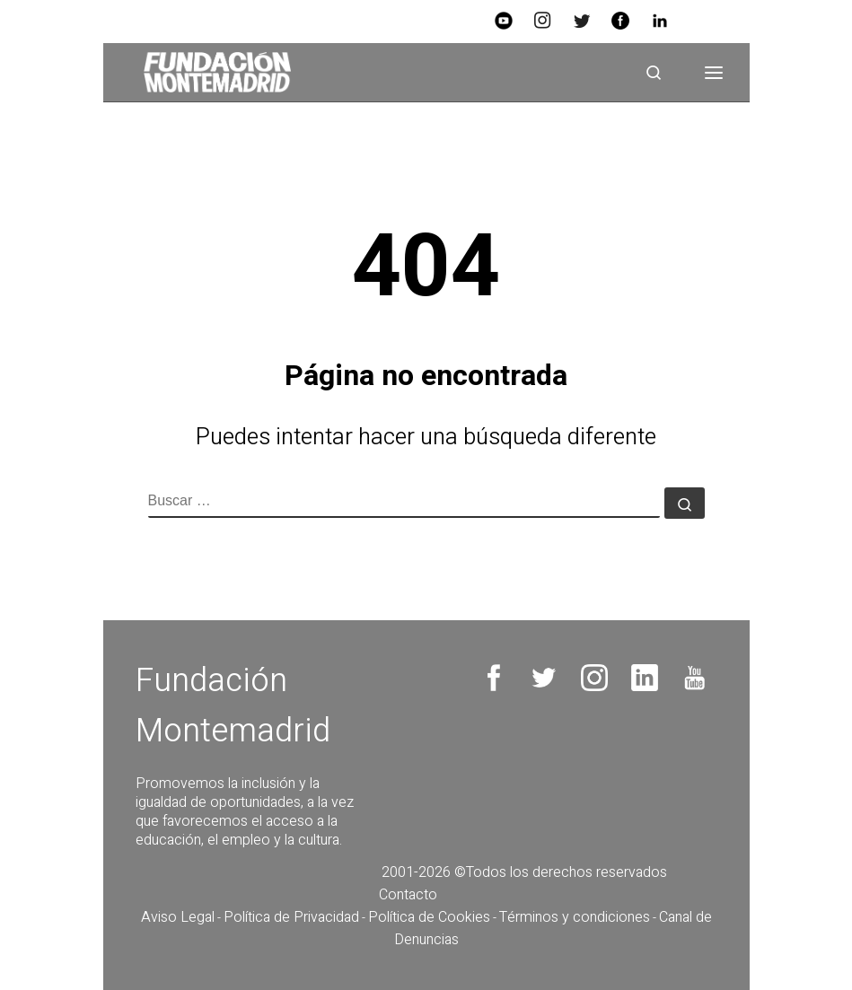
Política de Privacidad (291, 917)
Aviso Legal (178, 917)
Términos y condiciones (574, 917)
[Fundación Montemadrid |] (211, 72)
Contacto (408, 895)
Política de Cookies (429, 917)
